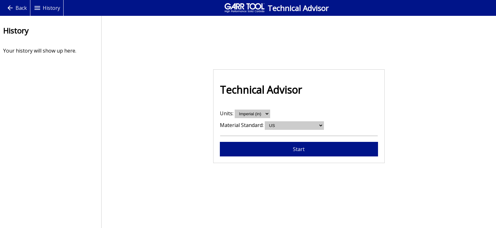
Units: (227, 113)
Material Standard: (242, 125)
